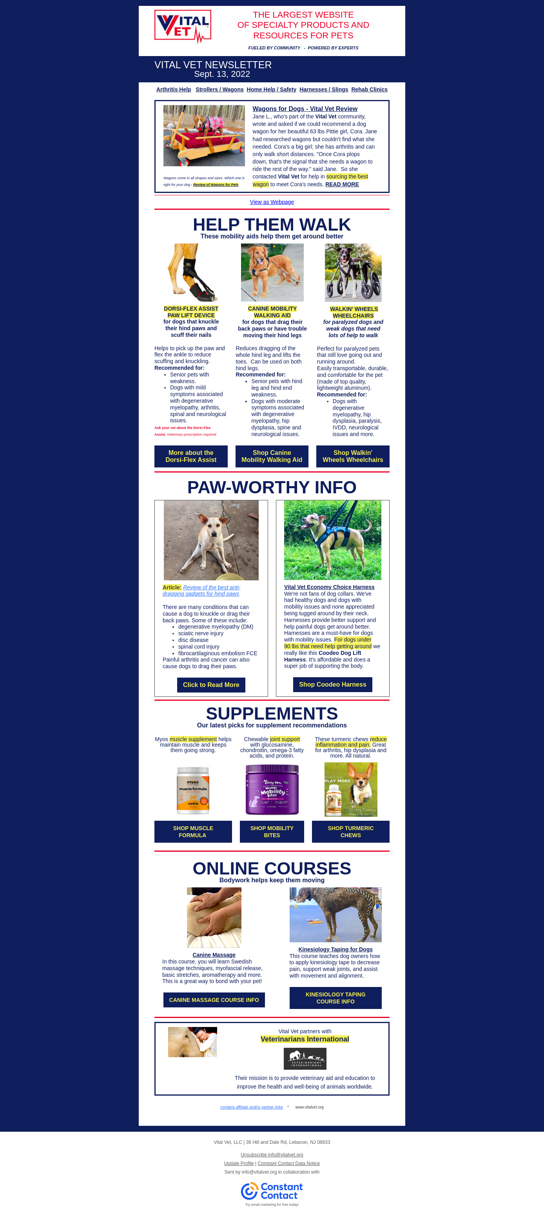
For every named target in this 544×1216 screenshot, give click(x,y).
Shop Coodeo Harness (332, 684)
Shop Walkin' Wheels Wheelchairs (353, 456)
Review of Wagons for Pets (215, 185)
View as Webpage (272, 202)
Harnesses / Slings (323, 89)
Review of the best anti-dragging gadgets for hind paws (201, 590)
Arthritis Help (173, 89)
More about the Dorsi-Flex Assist (190, 456)
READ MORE (342, 184)
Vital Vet (325, 116)
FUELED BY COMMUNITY (274, 47)
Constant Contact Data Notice (289, 1163)
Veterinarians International (305, 1039)
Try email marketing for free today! (272, 1205)
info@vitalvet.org (259, 1172)
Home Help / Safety (272, 89)
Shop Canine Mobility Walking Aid (271, 456)
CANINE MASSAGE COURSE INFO (214, 1000)
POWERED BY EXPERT (331, 47)
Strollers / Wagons (219, 89)
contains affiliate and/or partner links (251, 1107)
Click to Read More (211, 685)
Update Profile (239, 1163)
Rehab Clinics (369, 89)
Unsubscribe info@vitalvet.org (272, 1155)
